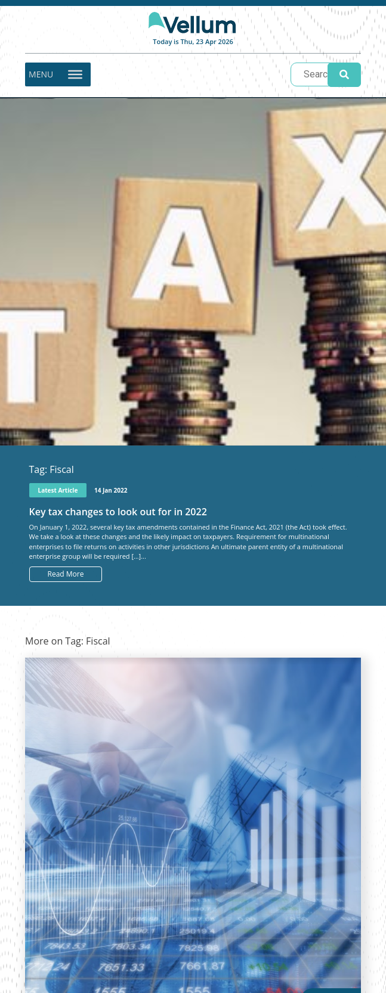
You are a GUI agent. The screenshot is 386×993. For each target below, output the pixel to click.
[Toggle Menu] (75, 74)
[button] (41, 74)
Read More (66, 574)
